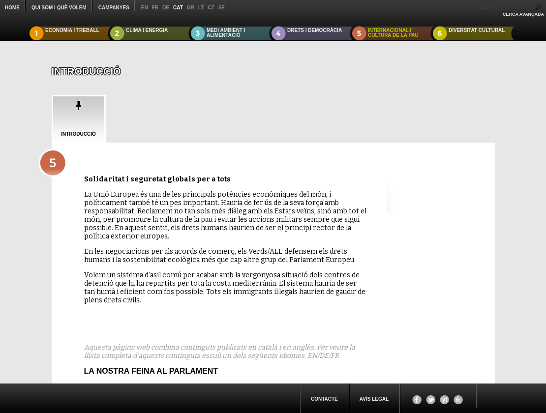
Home (12, 7)
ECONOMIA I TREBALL (72, 30)
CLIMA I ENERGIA (147, 30)
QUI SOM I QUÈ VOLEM (59, 7)
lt (201, 7)
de (165, 7)
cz (211, 7)
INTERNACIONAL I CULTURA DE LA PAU (393, 33)
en (144, 7)
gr (190, 7)
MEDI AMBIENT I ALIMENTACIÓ (226, 33)
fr (155, 7)
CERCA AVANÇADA (523, 14)
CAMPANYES (113, 7)
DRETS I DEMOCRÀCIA (314, 30)
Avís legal (374, 399)
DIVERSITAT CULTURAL (477, 30)
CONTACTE (324, 399)
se (221, 7)
